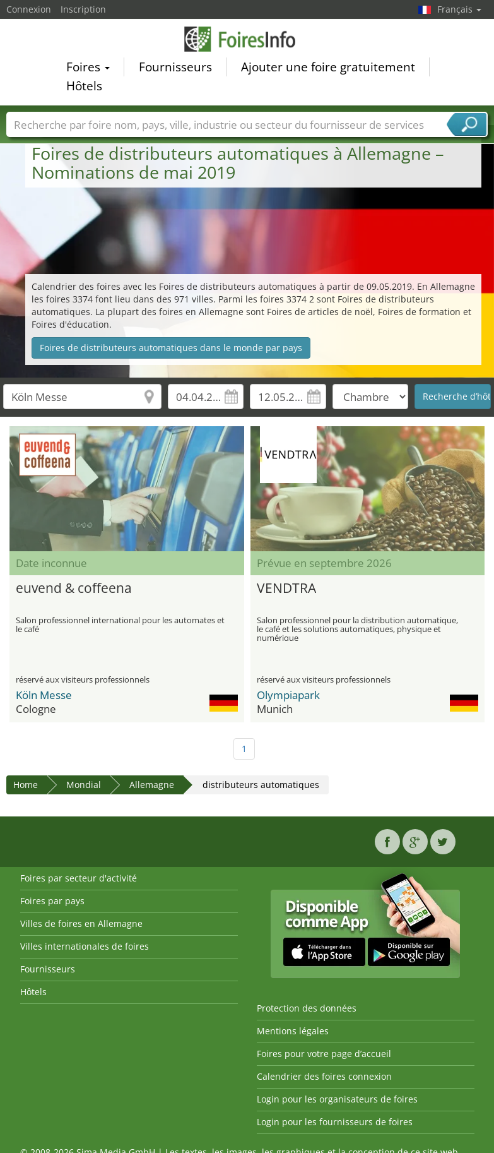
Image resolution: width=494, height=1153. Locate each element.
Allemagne (151, 785)
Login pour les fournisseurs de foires (335, 1122)
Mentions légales (293, 1031)
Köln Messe (44, 695)
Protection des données (306, 1008)
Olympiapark (288, 695)
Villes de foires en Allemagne (81, 923)
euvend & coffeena (74, 588)
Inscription (83, 9)
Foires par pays (52, 901)
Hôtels (84, 88)
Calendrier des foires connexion (324, 1076)
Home (25, 785)
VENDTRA (286, 588)
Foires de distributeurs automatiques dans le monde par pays (171, 348)
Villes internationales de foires (84, 946)
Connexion (28, 9)
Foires (88, 69)
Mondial (83, 785)
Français (459, 9)
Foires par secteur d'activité (78, 878)
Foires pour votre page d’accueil (324, 1054)
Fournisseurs (175, 69)
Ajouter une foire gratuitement (328, 69)
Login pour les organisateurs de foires (337, 1099)
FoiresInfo (247, 41)
